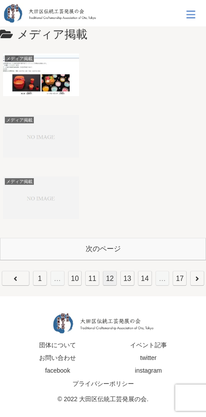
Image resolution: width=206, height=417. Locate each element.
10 (75, 278)
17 (180, 278)
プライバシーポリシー (103, 383)
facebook (57, 370)
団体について (57, 345)
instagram (148, 370)
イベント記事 (148, 345)
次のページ (103, 248)
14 (145, 278)
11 (92, 278)
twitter (148, 357)
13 (127, 278)
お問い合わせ (57, 357)
